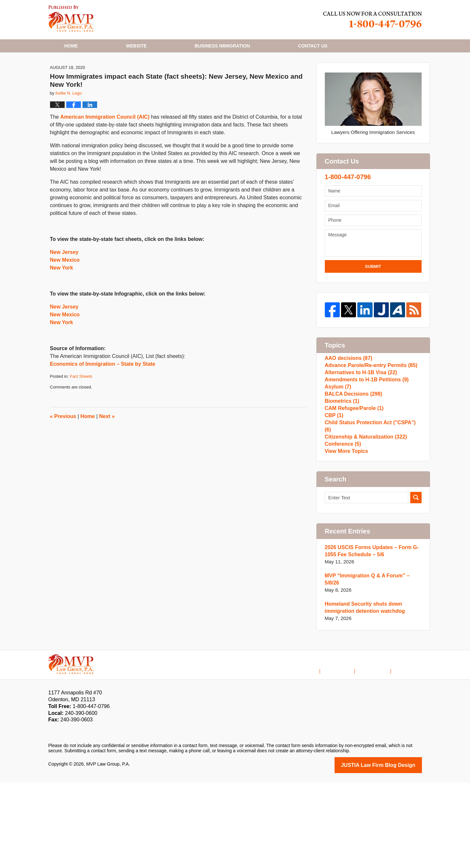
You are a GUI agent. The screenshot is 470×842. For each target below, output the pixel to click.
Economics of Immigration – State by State (103, 396)
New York (61, 300)
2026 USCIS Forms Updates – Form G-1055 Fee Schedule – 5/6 (369, 618)
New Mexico (65, 292)
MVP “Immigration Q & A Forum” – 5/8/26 (372, 643)
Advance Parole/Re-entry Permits (368, 402)
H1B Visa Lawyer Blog (71, 19)
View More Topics (345, 517)
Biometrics (341, 454)
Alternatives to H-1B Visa (359, 413)
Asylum (337, 434)
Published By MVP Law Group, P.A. (372, 19)
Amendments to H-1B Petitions (364, 423)
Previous (63, 449)
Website (136, 45)
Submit (373, 298)
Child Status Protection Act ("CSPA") (371, 486)
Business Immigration (222, 45)
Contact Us (378, 726)
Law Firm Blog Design (391, 825)
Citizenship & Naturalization (363, 496)
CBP (333, 475)
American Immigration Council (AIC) (105, 149)
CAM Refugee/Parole (352, 465)
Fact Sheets (81, 408)
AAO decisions (347, 392)
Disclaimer (347, 726)
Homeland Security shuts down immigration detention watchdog (362, 668)
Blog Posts (410, 726)
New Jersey (64, 284)
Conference (342, 506)
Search (416, 565)
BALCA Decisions (352, 444)
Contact (312, 45)
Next (107, 449)
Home (71, 45)
